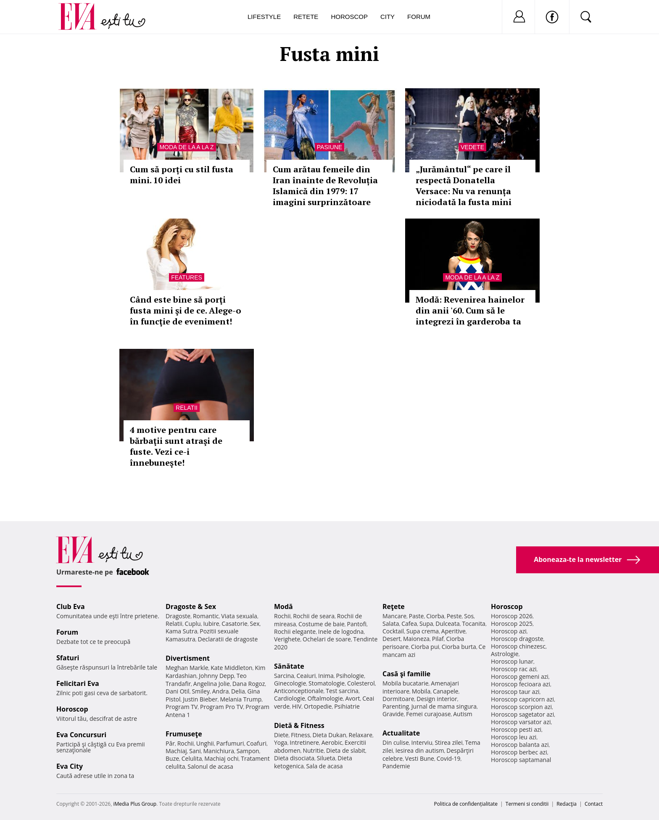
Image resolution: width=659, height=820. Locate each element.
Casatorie (234, 624)
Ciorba (435, 616)
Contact (594, 803)
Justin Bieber (200, 699)
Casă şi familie (406, 673)
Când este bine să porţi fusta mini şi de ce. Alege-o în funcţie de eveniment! (185, 310)
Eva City (69, 766)
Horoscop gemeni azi (519, 676)
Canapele (446, 691)
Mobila (421, 691)
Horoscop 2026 (511, 616)
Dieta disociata (294, 758)
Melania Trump (240, 699)
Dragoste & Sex (191, 606)
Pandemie (396, 766)
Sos (469, 616)
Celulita (192, 758)
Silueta (326, 758)
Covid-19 (449, 758)
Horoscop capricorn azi (522, 699)
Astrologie (505, 654)
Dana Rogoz (248, 684)
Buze (172, 758)
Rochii (185, 743)
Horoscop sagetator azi (522, 714)
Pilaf (438, 639)
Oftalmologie (325, 698)
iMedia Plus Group (134, 803)
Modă (283, 606)
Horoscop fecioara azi (520, 684)
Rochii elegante (295, 631)
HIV (297, 706)
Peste (454, 616)
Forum (418, 16)
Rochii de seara (314, 616)
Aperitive (453, 631)
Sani (195, 751)
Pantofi (356, 624)
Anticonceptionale (299, 691)
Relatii (187, 407)
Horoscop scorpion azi (521, 707)
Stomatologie (326, 683)
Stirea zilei (448, 742)
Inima (326, 676)
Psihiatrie (347, 706)
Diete (281, 735)
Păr (170, 743)
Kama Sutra (181, 631)
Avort (352, 698)
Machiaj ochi (221, 758)
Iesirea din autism (419, 750)
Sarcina (284, 676)
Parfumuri (230, 743)
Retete (305, 16)
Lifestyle (264, 16)
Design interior (436, 699)
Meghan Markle (187, 668)
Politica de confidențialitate (466, 803)
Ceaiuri (306, 676)
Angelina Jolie (211, 684)
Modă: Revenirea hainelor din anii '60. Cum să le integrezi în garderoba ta (470, 310)
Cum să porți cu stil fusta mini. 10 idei (181, 174)
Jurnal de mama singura (444, 706)
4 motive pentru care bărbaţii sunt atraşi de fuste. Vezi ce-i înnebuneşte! (176, 446)
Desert (391, 639)
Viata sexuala (239, 616)
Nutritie (313, 750)
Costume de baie (321, 624)
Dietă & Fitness (299, 725)
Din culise (395, 742)
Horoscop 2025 (511, 624)
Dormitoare (398, 699)
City (387, 16)
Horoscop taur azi (515, 692)
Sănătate (289, 666)
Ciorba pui (425, 647)
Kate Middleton (232, 668)
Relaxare (361, 735)
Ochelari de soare (327, 639)
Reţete (393, 606)
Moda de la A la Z (186, 147)
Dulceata (447, 624)
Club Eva (70, 606)
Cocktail (393, 631)
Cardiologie (289, 698)
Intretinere (304, 742)
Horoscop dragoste (517, 639)
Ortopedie (318, 706)
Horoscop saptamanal (521, 760)
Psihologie (350, 676)
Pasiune (329, 147)
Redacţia (566, 803)
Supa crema (422, 631)
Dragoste (178, 616)
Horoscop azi (509, 631)
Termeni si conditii (527, 803)
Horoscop (349, 16)
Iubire (211, 624)
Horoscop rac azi (514, 669)
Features (186, 277)
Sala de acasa (324, 766)
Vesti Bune (419, 758)
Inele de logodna (341, 631)
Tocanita (473, 624)
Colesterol (361, 683)
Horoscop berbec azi (519, 752)
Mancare (394, 616)
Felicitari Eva (77, 683)
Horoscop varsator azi (521, 722)
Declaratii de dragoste (228, 639)
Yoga (280, 742)
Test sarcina (342, 691)
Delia (238, 691)
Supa (426, 624)
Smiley (201, 691)
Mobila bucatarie (405, 683)
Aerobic (332, 742)
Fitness (300, 735)
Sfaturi (67, 657)
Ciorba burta (459, 647)
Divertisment (188, 658)
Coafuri (256, 743)
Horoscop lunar (512, 661)
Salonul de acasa (210, 766)
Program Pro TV (221, 707)
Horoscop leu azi (513, 737)
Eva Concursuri (81, 734)
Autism (462, 714)
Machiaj (176, 751)
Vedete (472, 147)
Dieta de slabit (345, 750)
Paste (416, 616)
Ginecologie (290, 683)
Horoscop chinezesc (518, 646)
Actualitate (401, 733)
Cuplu (193, 624)
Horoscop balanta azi (519, 745)
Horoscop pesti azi (516, 729)
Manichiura (218, 751)
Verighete (287, 639)
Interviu (421, 742)
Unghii (205, 743)
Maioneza (416, 639)
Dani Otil (178, 691)
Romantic (206, 616)
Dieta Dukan (329, 735)
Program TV (182, 707)
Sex (255, 624)
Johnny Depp (216, 676)
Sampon (248, 751)
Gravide (393, 714)
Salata (390, 624)
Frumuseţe (184, 733)
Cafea (409, 624)
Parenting (395, 706)
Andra (220, 691)
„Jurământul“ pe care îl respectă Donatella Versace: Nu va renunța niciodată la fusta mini (463, 185)
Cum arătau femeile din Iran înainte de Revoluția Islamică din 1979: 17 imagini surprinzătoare (325, 185)
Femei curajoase (428, 714)
